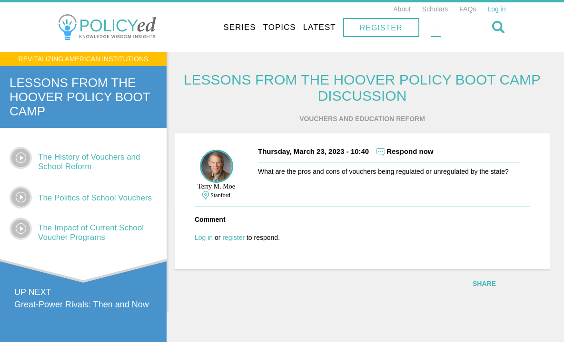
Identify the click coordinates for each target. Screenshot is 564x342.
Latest (380, 27)
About (402, 9)
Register (442, 28)
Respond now (416, 152)
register (239, 238)
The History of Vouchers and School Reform (89, 161)
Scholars (435, 9)
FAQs (467, 9)
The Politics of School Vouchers (95, 197)
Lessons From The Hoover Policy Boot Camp (80, 97)
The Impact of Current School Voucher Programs (91, 232)
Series (300, 27)
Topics (340, 27)
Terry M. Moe (222, 186)
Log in (496, 9)
